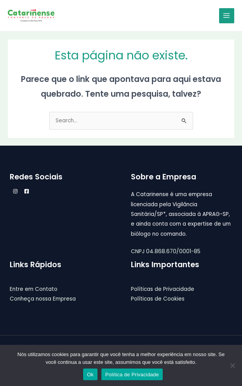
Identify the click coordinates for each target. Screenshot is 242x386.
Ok (90, 374)
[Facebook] (26, 191)
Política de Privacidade (132, 374)
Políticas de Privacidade (162, 289)
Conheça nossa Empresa (43, 299)
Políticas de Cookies (158, 299)
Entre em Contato (33, 289)
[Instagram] (15, 191)
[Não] (232, 365)
